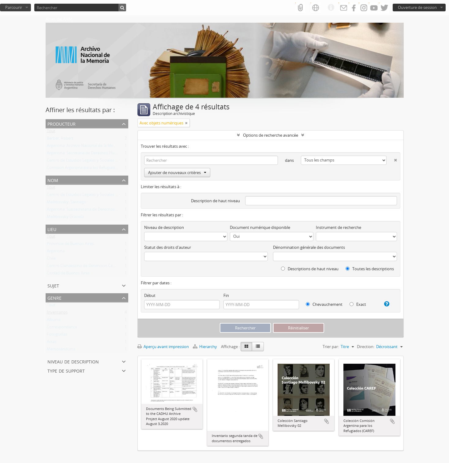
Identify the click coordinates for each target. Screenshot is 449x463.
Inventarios (57, 313)
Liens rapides (331, 7)
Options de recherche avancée (270, 135)
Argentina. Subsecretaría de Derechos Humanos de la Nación (102, 210)
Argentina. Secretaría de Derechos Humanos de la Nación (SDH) (104, 154)
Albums (54, 321)
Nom (52, 180)
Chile (51, 259)
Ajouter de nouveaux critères (177, 172)
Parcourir (13, 7)
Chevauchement (324, 304)
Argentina (56, 252)
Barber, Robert (60, 139)
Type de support (66, 370)
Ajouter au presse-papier (195, 409)
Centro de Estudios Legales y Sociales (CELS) (86, 161)
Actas (52, 343)
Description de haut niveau (215, 200)
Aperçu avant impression (163, 346)
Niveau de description (73, 361)
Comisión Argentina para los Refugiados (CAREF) (90, 169)
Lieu (51, 229)
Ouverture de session (417, 7)
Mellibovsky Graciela (65, 218)
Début (149, 295)
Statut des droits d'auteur (167, 247)
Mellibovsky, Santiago (66, 203)
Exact (358, 304)
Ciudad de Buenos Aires (68, 274)
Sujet (53, 285)
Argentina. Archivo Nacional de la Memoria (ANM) (92, 147)
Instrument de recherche (338, 227)
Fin (226, 295)
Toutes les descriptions (370, 268)
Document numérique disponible (260, 227)
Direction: (365, 346)
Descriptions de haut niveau (310, 268)
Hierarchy (205, 346)
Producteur (61, 123)
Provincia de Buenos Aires (70, 245)
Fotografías (57, 335)
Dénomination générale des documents (309, 247)
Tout (51, 132)
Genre (54, 297)
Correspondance (62, 328)
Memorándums (61, 350)
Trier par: (331, 346)
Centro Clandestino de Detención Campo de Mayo (92, 267)
